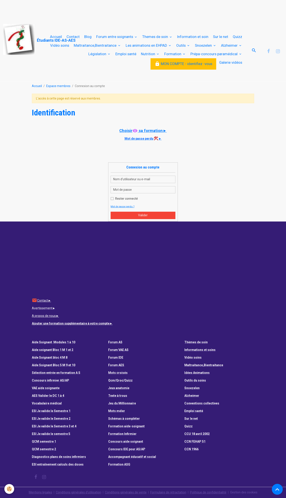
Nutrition (148, 54)
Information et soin (192, 36)
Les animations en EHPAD (147, 45)
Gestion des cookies (243, 492)
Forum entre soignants (115, 36)
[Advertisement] (79, 10)
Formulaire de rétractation (168, 492)
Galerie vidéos (230, 62)
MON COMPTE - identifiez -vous (183, 64)
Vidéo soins (59, 45)
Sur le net (220, 36)
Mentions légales (40, 492)
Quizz (237, 36)
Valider (143, 215)
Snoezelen (204, 45)
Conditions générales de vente (126, 492)
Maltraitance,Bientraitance (95, 45)
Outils (181, 45)
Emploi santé (125, 54)
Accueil (56, 36)
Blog (88, 36)
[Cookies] (9, 489)
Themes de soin (155, 36)
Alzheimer (229, 45)
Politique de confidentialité (208, 492)
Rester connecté (126, 198)
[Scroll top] (277, 489)
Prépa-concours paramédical (214, 54)
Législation (97, 54)
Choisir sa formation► (143, 130)
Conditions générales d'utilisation (78, 492)
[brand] (23, 39)
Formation (173, 54)
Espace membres (58, 86)
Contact (73, 36)
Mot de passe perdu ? (122, 206)
